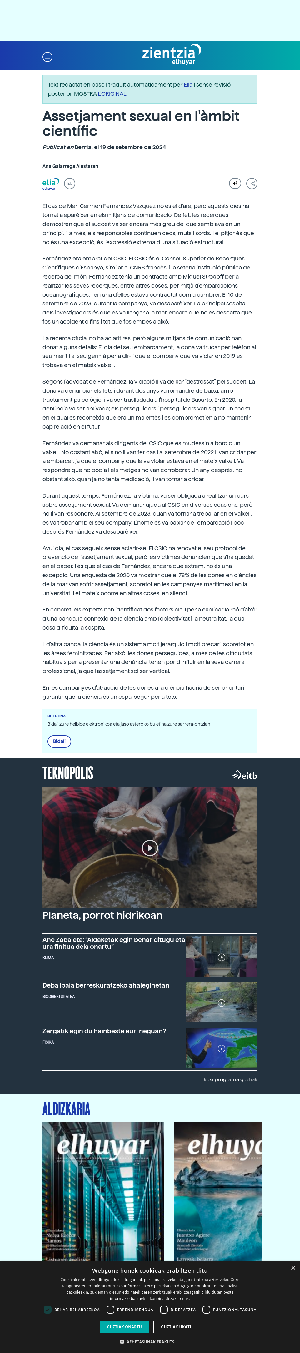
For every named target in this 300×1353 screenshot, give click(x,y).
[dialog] (150, 1307)
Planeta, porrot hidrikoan (102, 915)
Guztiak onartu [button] (124, 1327)
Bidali (59, 741)
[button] (47, 56)
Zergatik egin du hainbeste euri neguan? (104, 1031)
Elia (188, 84)
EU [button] (70, 183)
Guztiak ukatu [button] (177, 1327)
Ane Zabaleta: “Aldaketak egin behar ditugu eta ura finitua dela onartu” (113, 943)
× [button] (293, 1268)
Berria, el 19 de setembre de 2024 (104, 147)
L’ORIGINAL (112, 93)
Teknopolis (67, 772)
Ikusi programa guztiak (230, 1080)
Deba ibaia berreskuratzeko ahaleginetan (105, 985)
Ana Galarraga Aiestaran (70, 166)
